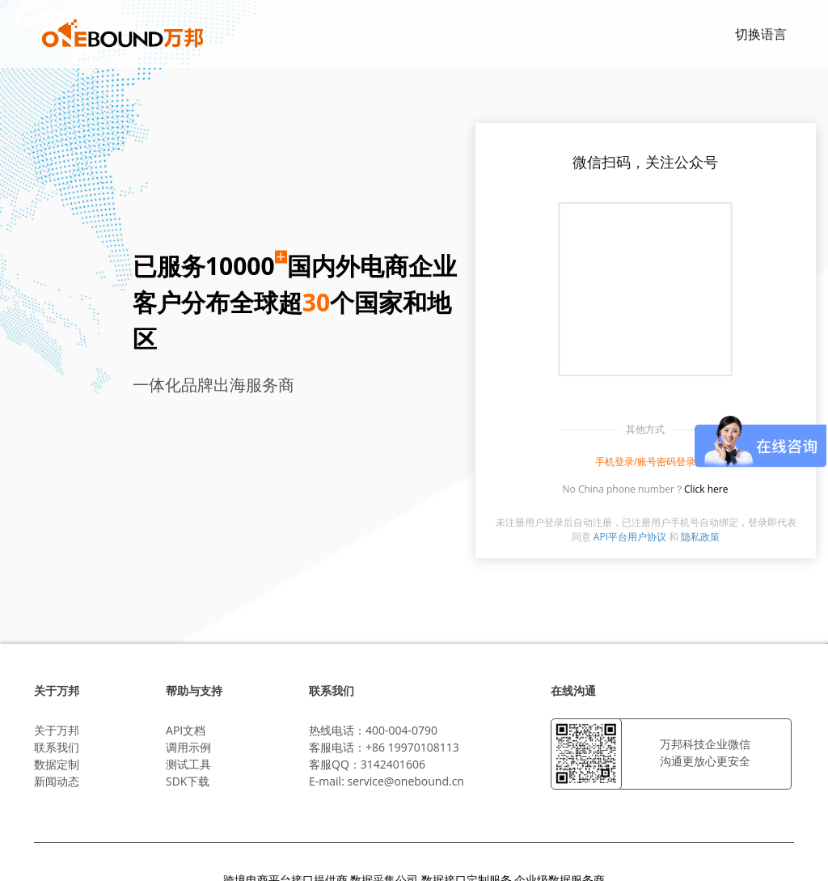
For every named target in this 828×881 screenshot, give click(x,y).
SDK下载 (187, 781)
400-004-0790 (401, 730)
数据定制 (56, 764)
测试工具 (188, 764)
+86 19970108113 (412, 747)
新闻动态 (56, 781)
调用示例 (188, 747)
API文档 (185, 730)
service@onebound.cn (405, 781)
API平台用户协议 (630, 537)
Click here (706, 489)
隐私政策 (700, 537)
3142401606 (393, 764)
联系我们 (56, 747)
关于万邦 (56, 730)
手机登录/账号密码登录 (645, 461)
